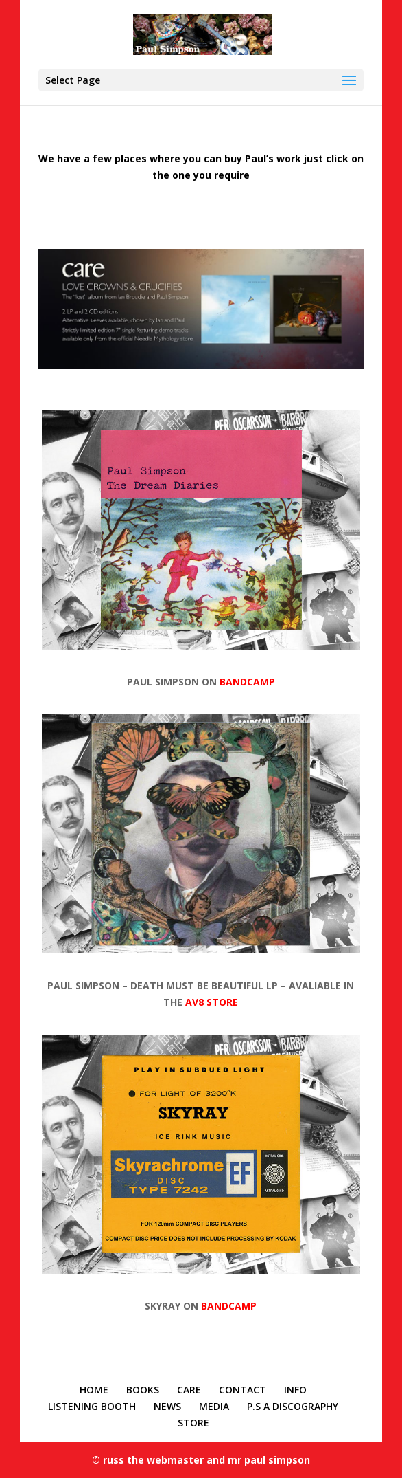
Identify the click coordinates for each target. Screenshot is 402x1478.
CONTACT (242, 1389)
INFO (295, 1389)
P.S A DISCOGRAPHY (292, 1406)
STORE (193, 1422)
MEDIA (214, 1406)
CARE (189, 1389)
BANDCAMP (247, 681)
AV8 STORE (211, 1001)
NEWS (167, 1406)
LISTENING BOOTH (92, 1406)
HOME (94, 1389)
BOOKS (142, 1389)
